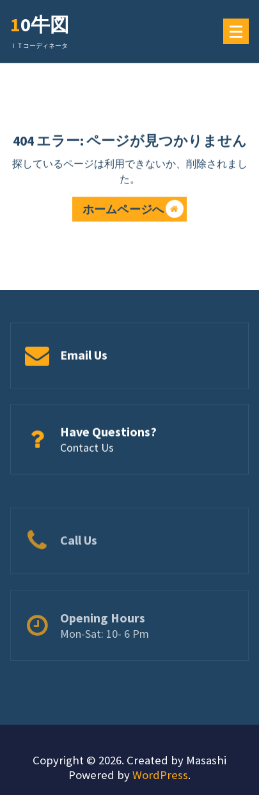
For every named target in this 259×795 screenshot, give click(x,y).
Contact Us (87, 449)
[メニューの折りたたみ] (236, 31)
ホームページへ (133, 211)
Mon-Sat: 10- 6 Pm (104, 648)
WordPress (160, 775)
